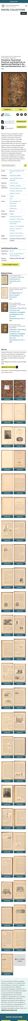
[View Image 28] (7, 697)
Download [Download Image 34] (7, 781)
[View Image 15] (20, 530)
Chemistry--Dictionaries (17, 219)
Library (12, 251)
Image (11, 196)
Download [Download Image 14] (7, 540)
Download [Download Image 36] (7, 804)
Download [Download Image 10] (7, 493)
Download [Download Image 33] (20, 757)
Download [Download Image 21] (20, 611)
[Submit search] (25, 165)
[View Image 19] (20, 577)
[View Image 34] (7, 771)
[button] (17, 367)
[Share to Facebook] (17, 114)
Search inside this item (8, 165)
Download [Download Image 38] (7, 828)
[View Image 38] (7, 817)
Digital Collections (13, 9)
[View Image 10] (7, 482)
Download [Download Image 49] (20, 950)
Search (23, 13)
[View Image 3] (20, 389)
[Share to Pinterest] (21, 114)
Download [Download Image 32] (7, 757)
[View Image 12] (7, 506)
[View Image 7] (20, 436)
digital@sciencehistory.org (9, 1010)
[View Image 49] (20, 939)
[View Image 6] (7, 436)
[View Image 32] (7, 745)
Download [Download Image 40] (7, 852)
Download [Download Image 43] (20, 876)
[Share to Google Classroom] (25, 114)
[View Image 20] (7, 600)
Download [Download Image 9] (20, 469)
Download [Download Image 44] (7, 900)
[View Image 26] (7, 672)
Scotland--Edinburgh (16, 191)
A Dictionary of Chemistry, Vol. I (15, 280)
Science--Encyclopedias (17, 226)
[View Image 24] (7, 649)
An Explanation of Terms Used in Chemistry (15, 295)
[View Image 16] (7, 553)
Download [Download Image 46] (7, 925)
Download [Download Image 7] (20, 446)
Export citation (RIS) (8, 367)
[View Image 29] (20, 697)
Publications (5, 56)
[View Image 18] (7, 577)
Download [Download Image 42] (7, 876)
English (12, 214)
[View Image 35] (20, 770)
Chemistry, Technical (16, 216)
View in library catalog (10, 264)
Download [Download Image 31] (20, 732)
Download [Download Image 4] (7, 422)
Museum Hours (14, 1)
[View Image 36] (7, 794)
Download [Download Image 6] (7, 446)
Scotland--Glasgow (15, 186)
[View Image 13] (20, 506)
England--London (15, 193)
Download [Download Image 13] (20, 516)
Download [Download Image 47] (20, 925)
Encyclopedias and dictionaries (15, 276)
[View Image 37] (20, 794)
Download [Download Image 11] (20, 493)
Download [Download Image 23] (20, 635)
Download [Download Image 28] (7, 708)
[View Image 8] (7, 459)
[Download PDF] (2, 122)
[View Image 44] (7, 890)
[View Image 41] (20, 841)
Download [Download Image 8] (7, 469)
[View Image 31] (20, 721)
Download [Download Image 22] (7, 635)
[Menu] (26, 6)
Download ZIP (21, 127)
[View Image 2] (7, 389)
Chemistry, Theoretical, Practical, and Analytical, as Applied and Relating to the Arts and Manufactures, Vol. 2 (17, 313)
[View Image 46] (7, 915)
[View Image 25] (20, 648)
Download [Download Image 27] (20, 683)
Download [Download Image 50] (7, 974)
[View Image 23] (20, 624)
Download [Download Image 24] (7, 659)
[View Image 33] (20, 746)
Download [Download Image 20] (7, 611)
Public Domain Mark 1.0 (16, 236)
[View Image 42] (7, 866)
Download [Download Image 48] (7, 950)
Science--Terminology (16, 233)
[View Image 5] (20, 412)
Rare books (20, 277)
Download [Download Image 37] (20, 804)
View (20, 109)
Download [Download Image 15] (20, 540)
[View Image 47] (20, 914)
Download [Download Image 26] (7, 683)
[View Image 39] (20, 817)
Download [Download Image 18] (7, 587)
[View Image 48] (7, 939)
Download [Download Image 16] (7, 563)
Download (7, 109)
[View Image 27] (20, 673)
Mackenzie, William (15, 175)
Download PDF (21, 121)
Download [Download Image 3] (20, 399)
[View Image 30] (7, 722)
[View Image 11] (20, 482)
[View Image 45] (20, 889)
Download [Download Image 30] (7, 732)
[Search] (11, 13)
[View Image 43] (20, 865)
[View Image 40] (7, 841)
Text (11, 198)
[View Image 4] (7, 412)
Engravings (12, 58)
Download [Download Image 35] (20, 781)
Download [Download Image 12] (7, 516)
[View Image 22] (7, 624)
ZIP (6, 126)
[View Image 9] (20, 459)
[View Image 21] (20, 600)
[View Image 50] (7, 963)
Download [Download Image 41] (20, 852)
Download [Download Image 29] (20, 708)
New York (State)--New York (18, 188)
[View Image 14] (7, 530)
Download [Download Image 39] (20, 828)
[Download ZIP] (2, 127)
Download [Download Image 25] (20, 659)
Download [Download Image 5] (20, 422)
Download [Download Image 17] (20, 563)
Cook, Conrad (14, 183)
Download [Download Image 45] (20, 900)
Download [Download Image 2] (7, 399)
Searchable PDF (9, 121)
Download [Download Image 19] (20, 587)
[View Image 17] (20, 553)
